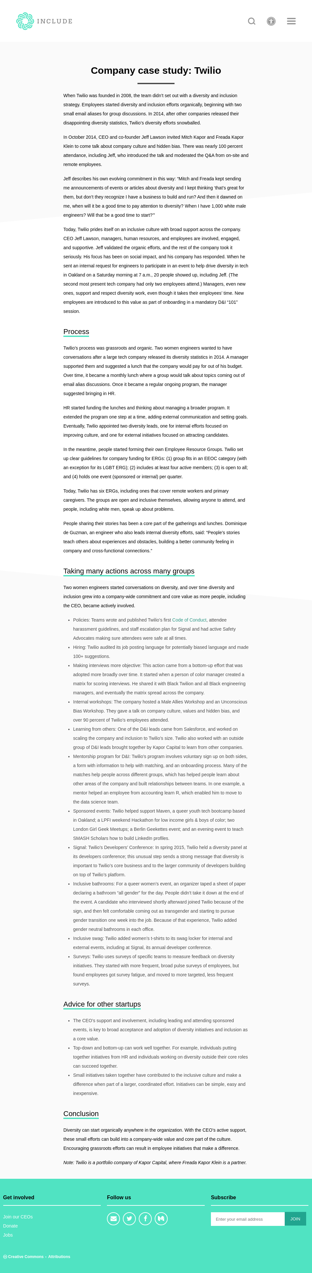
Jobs (8, 1235)
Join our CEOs (18, 1216)
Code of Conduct (189, 620)
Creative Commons (24, 1256)
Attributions (59, 1256)
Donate (10, 1225)
